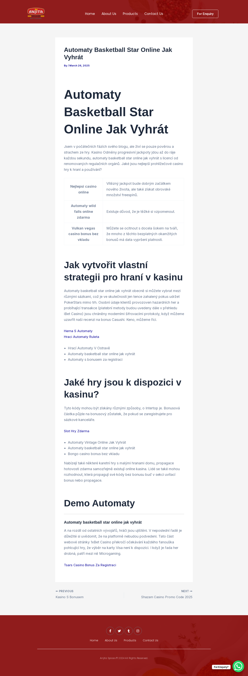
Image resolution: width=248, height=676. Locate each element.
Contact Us (153, 13)
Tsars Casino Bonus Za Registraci (91, 565)
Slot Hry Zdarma (77, 431)
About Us (109, 13)
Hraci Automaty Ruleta (82, 337)
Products (130, 13)
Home (90, 13)
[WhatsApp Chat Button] (238, 666)
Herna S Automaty (78, 331)
